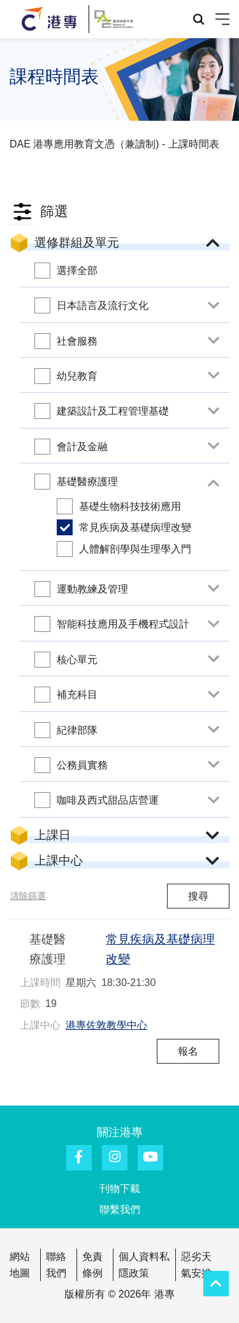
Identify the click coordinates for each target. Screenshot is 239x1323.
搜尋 (198, 896)
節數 (30, 1003)
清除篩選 (28, 896)
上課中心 (40, 1025)
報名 (188, 1051)
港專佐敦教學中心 (106, 1025)
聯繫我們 (119, 1209)
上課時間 (40, 982)
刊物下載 (119, 1188)
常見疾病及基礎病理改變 (160, 949)
